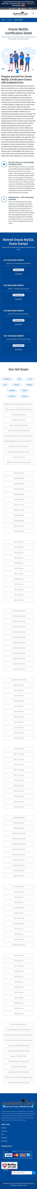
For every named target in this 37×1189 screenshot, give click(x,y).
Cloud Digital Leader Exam (18, 1024)
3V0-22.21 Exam (19, 807)
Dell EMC (12, 390)
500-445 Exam (18, 558)
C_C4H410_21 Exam (18, 658)
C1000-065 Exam (18, 515)
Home (3, 20)
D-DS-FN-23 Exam (18, 870)
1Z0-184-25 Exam (18, 939)
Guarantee (4, 1131)
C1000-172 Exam (18, 510)
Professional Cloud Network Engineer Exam (18, 1040)
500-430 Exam (18, 542)
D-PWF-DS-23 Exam (19, 818)
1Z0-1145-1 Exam (18, 918)
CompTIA (12, 396)
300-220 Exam (18, 552)
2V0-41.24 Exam (19, 796)
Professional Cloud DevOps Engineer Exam (18, 1077)
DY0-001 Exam (18, 1008)
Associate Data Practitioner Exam (18, 1072)
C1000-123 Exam (18, 531)
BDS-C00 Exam (19, 711)
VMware (29, 385)
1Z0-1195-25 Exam (19, 908)
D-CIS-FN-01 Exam (19, 876)
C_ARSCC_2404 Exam (19, 648)
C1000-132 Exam (18, 494)
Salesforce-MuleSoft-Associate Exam (19, 462)
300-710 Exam (18, 595)
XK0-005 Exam (18, 971)
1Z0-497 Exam (18, 892)
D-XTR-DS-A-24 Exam (18, 855)
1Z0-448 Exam (18, 934)
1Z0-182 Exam (18, 929)
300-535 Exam (18, 563)
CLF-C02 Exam (18, 727)
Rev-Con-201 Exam (19, 457)
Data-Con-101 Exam (18, 420)
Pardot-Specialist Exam (18, 415)
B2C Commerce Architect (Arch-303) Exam (18, 409)
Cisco (30, 379)
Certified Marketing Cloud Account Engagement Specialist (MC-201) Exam (19, 436)
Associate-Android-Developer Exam (19, 1045)
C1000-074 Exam (18, 484)
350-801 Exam (18, 579)
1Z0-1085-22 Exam (19, 923)
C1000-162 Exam (18, 489)
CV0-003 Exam (18, 998)
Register (22, 8)
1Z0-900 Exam (18, 902)
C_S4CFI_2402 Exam (18, 643)
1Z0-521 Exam (18, 913)
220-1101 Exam (19, 955)
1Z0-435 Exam (18, 897)
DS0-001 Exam (18, 987)
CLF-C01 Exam (18, 706)
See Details (18, 274)
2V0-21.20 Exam (19, 802)
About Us (3, 1128)
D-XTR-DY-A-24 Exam (18, 839)
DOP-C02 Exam (19, 722)
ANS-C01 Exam (19, 717)
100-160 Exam (18, 584)
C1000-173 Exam (18, 473)
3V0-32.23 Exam (19, 749)
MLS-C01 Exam (19, 733)
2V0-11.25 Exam (19, 754)
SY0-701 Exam (18, 992)
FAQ (2, 1134)
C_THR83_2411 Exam (19, 627)
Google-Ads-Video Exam (18, 1067)
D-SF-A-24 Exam (19, 823)
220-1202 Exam (19, 966)
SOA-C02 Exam (19, 701)
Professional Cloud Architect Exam (19, 1082)
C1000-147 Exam (18, 526)
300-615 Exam (18, 547)
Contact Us (4, 1141)
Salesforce (7, 379)
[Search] (22, 1172)
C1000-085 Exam (18, 478)
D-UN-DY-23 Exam (18, 828)
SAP (5, 385)
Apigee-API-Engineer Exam (18, 1056)
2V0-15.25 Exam (19, 791)
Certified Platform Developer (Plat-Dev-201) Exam (19, 404)
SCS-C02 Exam (19, 738)
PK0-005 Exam (18, 977)
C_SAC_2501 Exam (19, 669)
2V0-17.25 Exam (19, 775)
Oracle (10, 20)
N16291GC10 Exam (19, 945)
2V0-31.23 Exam (19, 770)
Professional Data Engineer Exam (18, 1061)
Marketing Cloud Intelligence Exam (19, 452)
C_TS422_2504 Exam (18, 611)
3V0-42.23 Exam (19, 786)
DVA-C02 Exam (19, 690)
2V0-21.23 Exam (19, 764)
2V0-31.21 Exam (19, 759)
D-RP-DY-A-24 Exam (19, 849)
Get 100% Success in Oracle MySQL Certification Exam (21, 163)
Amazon (16, 385)
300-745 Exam (18, 600)
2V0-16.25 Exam (19, 780)
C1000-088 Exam (18, 521)
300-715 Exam (18, 574)
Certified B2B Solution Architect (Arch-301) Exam (19, 441)
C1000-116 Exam (18, 505)
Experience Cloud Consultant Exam (19, 431)
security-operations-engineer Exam (19, 1051)
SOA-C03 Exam (19, 685)
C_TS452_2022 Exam (18, 621)
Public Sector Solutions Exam (18, 425)
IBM (19, 379)
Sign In (12, 8)
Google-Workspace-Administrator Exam (18, 1030)
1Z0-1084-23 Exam (19, 886)
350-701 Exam (18, 590)
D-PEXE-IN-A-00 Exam (19, 833)
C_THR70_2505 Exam (19, 632)
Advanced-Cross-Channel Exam (19, 446)
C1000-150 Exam (18, 499)
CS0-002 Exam (18, 982)
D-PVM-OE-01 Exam (19, 865)
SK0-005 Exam (18, 1014)
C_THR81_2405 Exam (19, 664)
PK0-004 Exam (18, 1003)
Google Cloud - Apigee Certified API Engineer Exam (19, 1035)
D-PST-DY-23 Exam (19, 860)
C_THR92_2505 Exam (19, 637)
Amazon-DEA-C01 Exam (18, 680)
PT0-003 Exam (18, 961)
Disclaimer (4, 1137)
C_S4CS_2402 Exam (18, 653)
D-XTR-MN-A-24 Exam (19, 844)
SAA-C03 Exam (19, 696)
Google (24, 396)
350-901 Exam (18, 568)
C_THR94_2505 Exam (19, 616)
